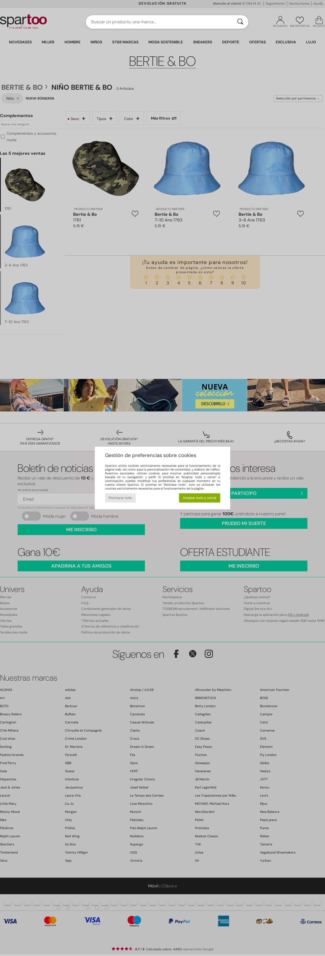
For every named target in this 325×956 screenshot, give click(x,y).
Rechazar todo (120, 498)
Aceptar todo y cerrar (199, 498)
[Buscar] (240, 22)
